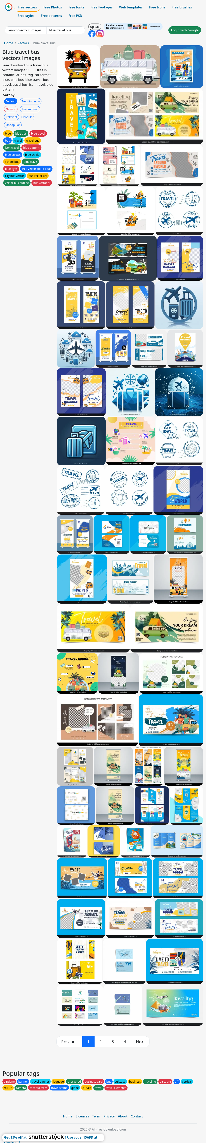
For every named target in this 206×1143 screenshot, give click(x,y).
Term (96, 1116)
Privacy (109, 1116)
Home (8, 43)
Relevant (11, 117)
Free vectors (27, 7)
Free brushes (182, 7)
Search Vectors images (24, 30)
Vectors (23, 43)
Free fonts (76, 7)
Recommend (30, 109)
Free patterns (51, 15)
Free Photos (52, 7)
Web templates (131, 7)
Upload (95, 27)
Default (10, 101)
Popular (28, 117)
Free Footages (102, 7)
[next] (140, 1041)
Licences (82, 1116)
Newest (11, 109)
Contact (137, 1116)
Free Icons (157, 7)
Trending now (31, 101)
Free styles (26, 15)
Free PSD (75, 15)
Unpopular (13, 125)
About (122, 1116)
